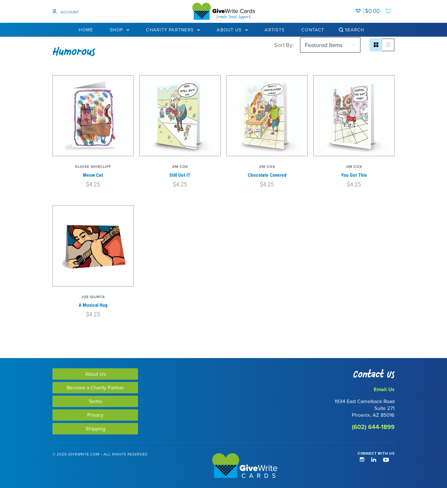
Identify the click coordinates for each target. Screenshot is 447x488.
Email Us (384, 389)
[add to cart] (378, 8)
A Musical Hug (93, 305)
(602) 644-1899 (373, 426)
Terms (95, 401)
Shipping (95, 428)
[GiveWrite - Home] (223, 466)
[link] (28, 466)
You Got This (354, 175)
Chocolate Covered (267, 175)
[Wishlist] (359, 8)
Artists (275, 30)
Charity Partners (173, 30)
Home (86, 30)
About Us (232, 30)
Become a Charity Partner (95, 387)
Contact (312, 30)
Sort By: (284, 45)
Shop (119, 30)
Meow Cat (93, 175)
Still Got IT (179, 175)
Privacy (95, 414)
